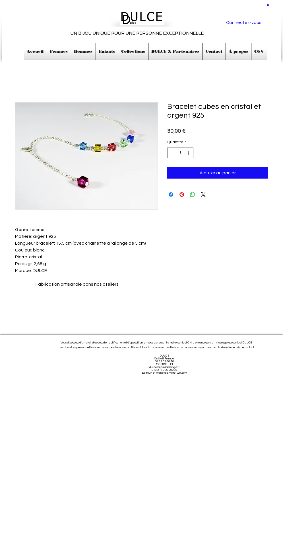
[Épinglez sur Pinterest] (181, 194)
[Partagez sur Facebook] (171, 194)
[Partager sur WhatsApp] (192, 194)
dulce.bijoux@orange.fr (164, 367)
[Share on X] (203, 194)
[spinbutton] (180, 153)
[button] (268, 5)
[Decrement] (171, 153)
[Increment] (189, 153)
